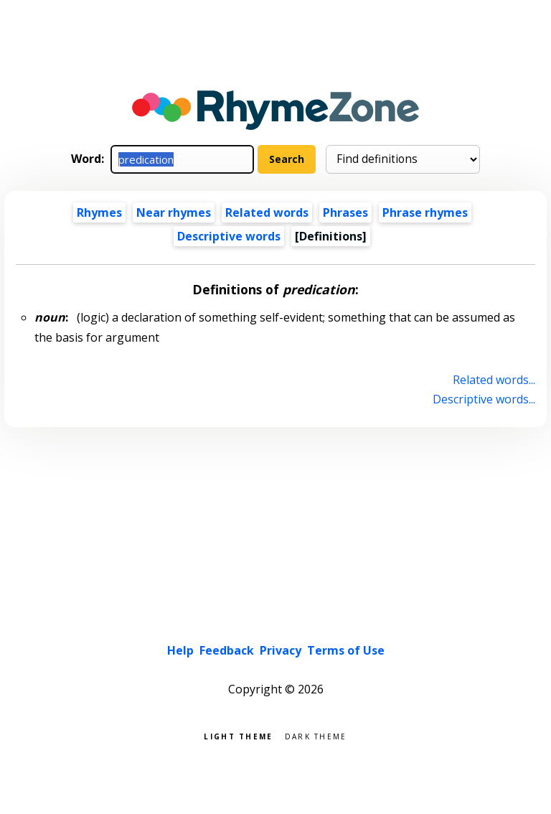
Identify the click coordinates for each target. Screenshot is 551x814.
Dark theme (316, 735)
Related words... (494, 380)
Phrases (345, 212)
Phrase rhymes (425, 212)
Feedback (226, 650)
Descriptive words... (484, 399)
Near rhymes (173, 212)
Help (180, 650)
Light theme (238, 735)
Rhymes (99, 212)
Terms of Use (346, 650)
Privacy (280, 650)
